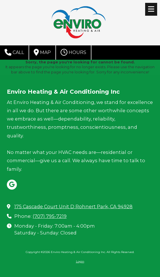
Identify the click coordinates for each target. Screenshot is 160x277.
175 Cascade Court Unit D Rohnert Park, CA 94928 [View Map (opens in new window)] (73, 206)
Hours (73, 52)
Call (14, 52)
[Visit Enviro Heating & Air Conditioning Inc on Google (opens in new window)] (12, 185)
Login (80, 261)
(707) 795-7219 (50, 216)
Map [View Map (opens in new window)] (42, 52)
